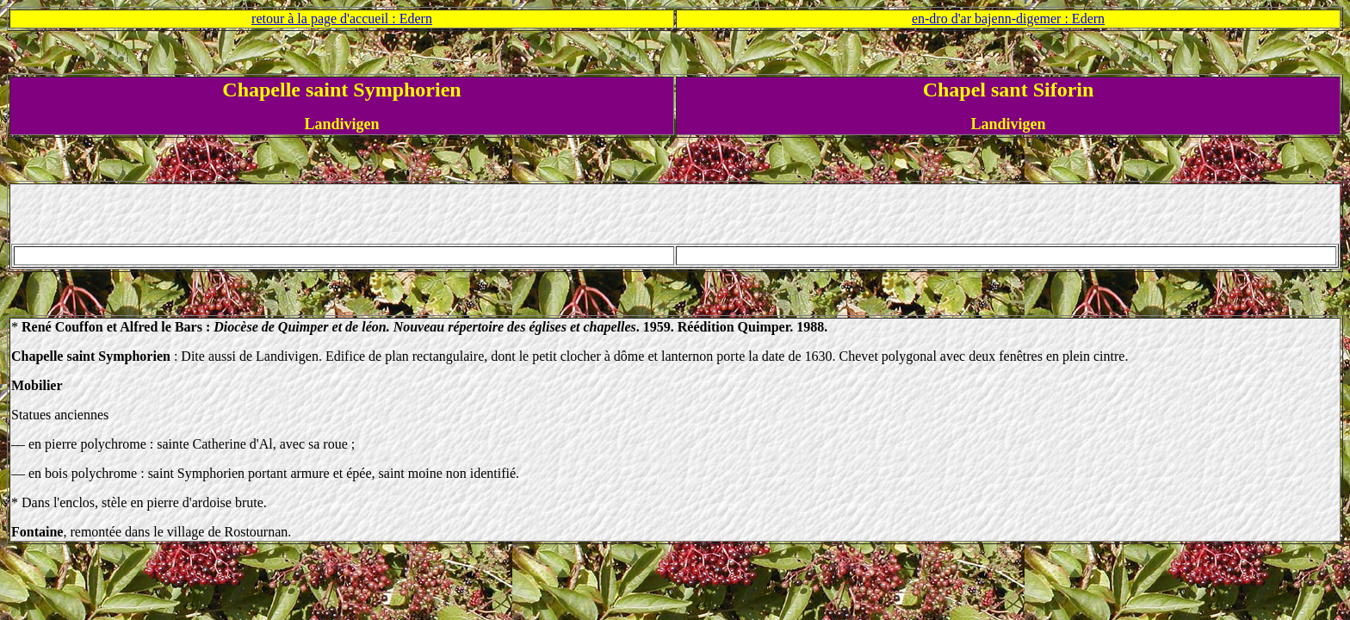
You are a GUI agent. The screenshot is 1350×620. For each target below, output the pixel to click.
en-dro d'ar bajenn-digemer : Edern (1008, 18)
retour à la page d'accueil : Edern (341, 18)
